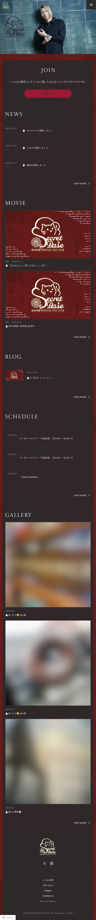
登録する (48, 94)
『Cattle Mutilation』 (29, 477)
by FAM (70, 913)
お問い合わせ (48, 885)
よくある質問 (48, 880)
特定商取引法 (48, 896)
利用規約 (48, 891)
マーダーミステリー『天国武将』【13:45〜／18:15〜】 (46, 438)
